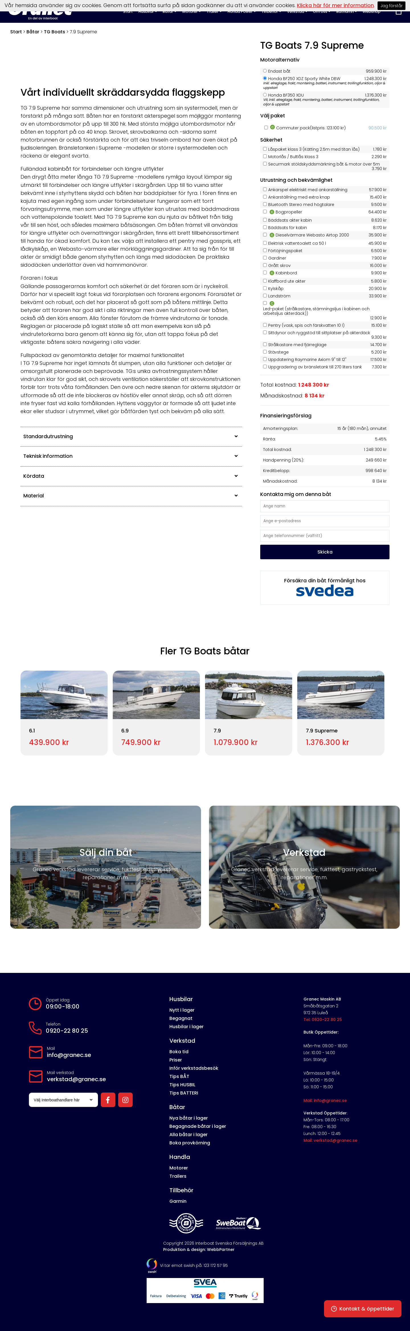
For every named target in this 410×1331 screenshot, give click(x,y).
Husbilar (181, 999)
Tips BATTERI (183, 1093)
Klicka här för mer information (335, 5)
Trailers (177, 1176)
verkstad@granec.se (76, 1079)
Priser (175, 1060)
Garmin (177, 1201)
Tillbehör (181, 1190)
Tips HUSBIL (182, 1084)
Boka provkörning (189, 1143)
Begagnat (180, 1018)
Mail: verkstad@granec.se (330, 1140)
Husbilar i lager (186, 1026)
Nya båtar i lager (188, 1118)
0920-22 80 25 (67, 1031)
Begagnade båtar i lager (197, 1126)
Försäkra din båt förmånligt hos (325, 586)
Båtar (32, 31)
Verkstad (182, 1040)
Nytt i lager (181, 1010)
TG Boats (54, 31)
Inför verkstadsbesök (193, 1068)
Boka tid (178, 1051)
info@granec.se (69, 1055)
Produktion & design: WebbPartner (199, 1249)
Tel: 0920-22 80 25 (323, 1019)
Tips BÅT (179, 1076)
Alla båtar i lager (188, 1134)
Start (16, 31)
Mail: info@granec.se (325, 1100)
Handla (179, 1157)
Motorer (178, 1168)
